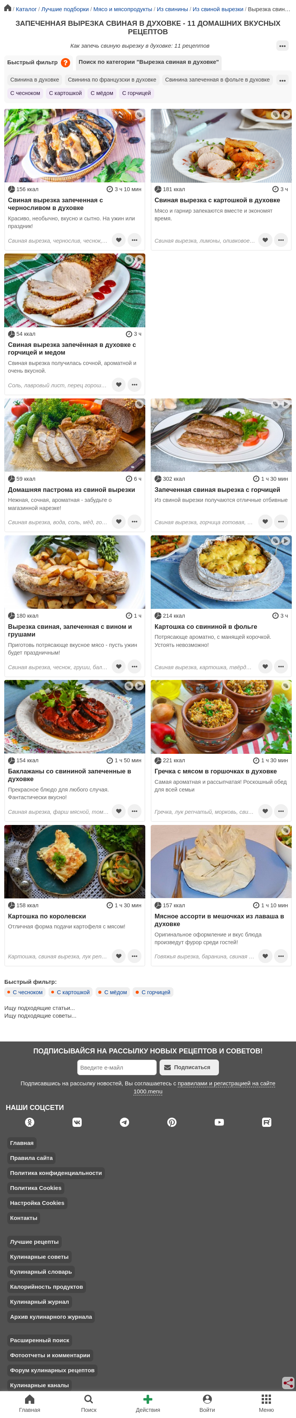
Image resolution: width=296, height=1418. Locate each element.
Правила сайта (31, 1158)
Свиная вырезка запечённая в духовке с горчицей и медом (72, 348)
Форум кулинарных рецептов (52, 1370)
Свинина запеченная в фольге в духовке (217, 80)
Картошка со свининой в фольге (206, 626)
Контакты (23, 1218)
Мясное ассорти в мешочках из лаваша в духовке (219, 920)
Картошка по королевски (47, 916)
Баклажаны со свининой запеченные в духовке (69, 775)
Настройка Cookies (37, 1203)
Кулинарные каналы (39, 1385)
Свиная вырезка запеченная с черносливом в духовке (55, 204)
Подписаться (187, 1067)
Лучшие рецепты (34, 1241)
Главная (22, 1143)
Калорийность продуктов (46, 1286)
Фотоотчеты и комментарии (50, 1355)
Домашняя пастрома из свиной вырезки (71, 489)
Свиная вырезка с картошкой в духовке (217, 200)
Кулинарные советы (39, 1256)
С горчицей (136, 93)
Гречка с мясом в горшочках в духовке (216, 771)
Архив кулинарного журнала (51, 1316)
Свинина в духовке (34, 80)
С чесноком (25, 93)
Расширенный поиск (39, 1340)
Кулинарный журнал (39, 1301)
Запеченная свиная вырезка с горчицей (217, 489)
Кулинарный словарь (41, 1271)
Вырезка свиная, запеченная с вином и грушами (70, 630)
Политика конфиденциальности (56, 1173)
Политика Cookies (35, 1188)
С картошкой (65, 93)
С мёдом (102, 93)
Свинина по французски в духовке (112, 80)
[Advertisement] (221, 307)
